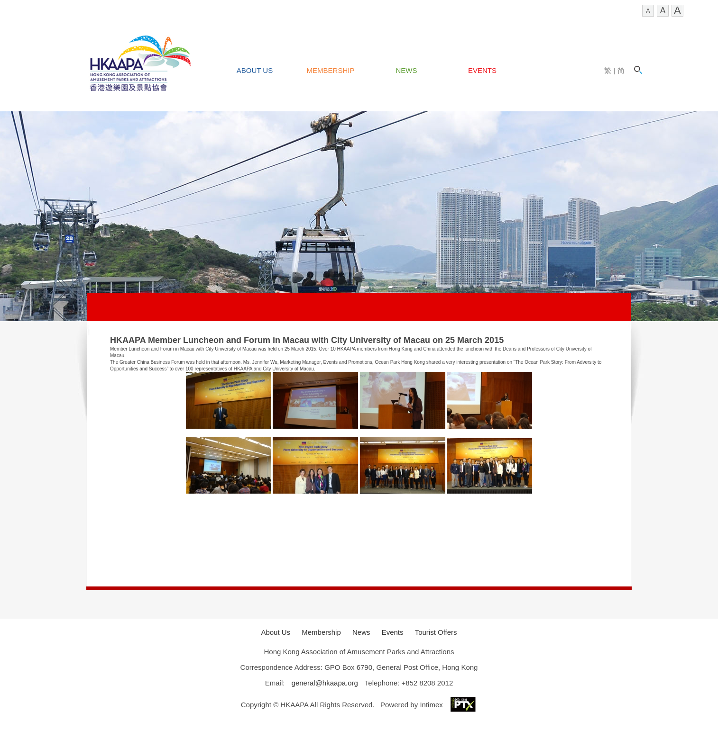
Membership (331, 70)
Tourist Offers (436, 632)
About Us (255, 70)
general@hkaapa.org (325, 683)
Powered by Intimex (428, 705)
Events (482, 70)
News (406, 70)
